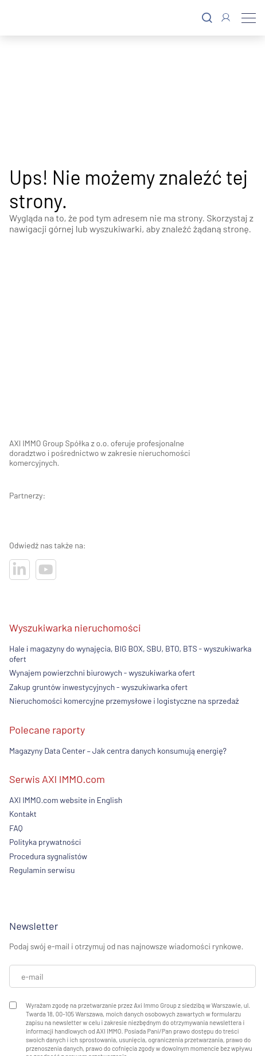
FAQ (16, 828)
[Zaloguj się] (225, 17)
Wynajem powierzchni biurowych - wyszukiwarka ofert (102, 672)
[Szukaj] (207, 18)
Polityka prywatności (45, 842)
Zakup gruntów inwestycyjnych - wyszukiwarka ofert (98, 687)
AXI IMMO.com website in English (65, 800)
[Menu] (248, 18)
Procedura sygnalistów (48, 856)
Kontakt (23, 814)
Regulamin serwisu (42, 870)
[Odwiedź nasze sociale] (19, 569)
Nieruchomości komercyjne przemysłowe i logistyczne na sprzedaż (124, 701)
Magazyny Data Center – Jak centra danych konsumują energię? (118, 750)
